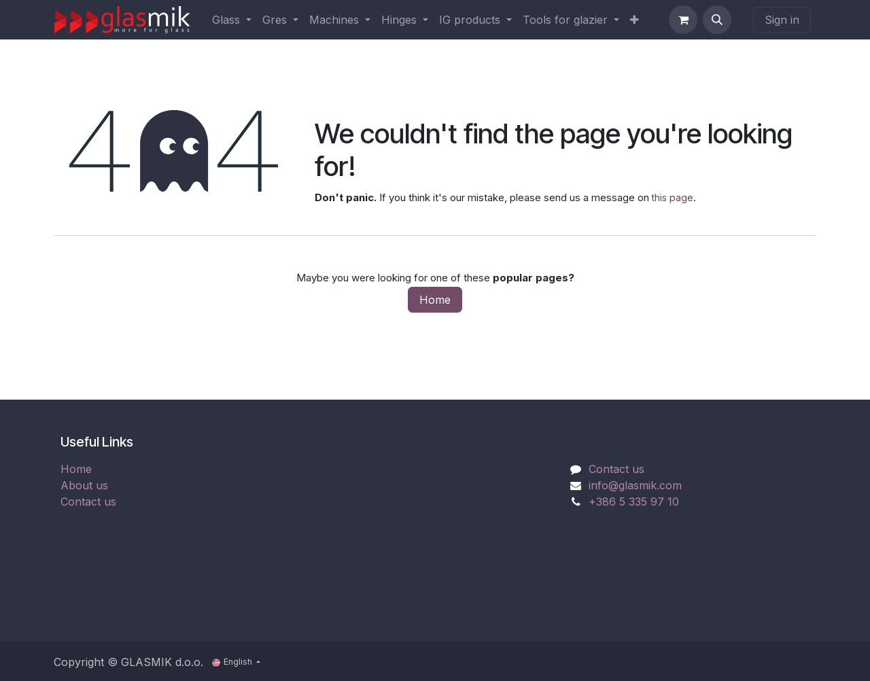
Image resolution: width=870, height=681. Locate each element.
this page (672, 197)
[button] (717, 19)
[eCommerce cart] (683, 19)
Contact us (88, 501)
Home (435, 300)
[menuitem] (232, 19)
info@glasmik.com (635, 485)
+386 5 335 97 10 (634, 501)
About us (84, 485)
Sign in (782, 20)
